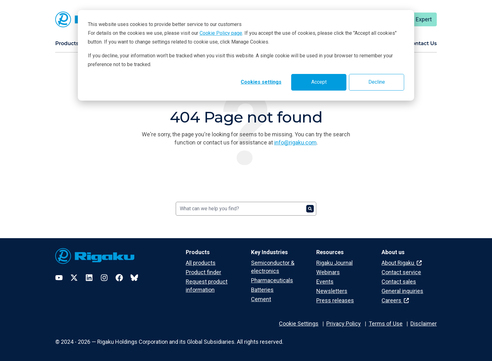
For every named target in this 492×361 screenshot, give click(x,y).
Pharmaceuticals (272, 280)
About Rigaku (402, 262)
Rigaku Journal (334, 262)
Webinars (328, 272)
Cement (261, 299)
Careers (395, 300)
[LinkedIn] (89, 277)
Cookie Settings (298, 323)
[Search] (246, 209)
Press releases (335, 300)
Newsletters (331, 291)
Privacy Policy (343, 323)
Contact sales (399, 281)
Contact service (401, 272)
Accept (319, 82)
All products (201, 262)
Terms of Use (386, 323)
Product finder (203, 272)
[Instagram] (104, 277)
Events (325, 281)
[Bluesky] (134, 277)
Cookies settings (261, 82)
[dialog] (246, 55)
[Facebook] (119, 277)
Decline (376, 82)
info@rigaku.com (295, 142)
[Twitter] (74, 277)
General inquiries (402, 291)
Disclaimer (423, 323)
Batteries (262, 289)
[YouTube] (59, 277)
